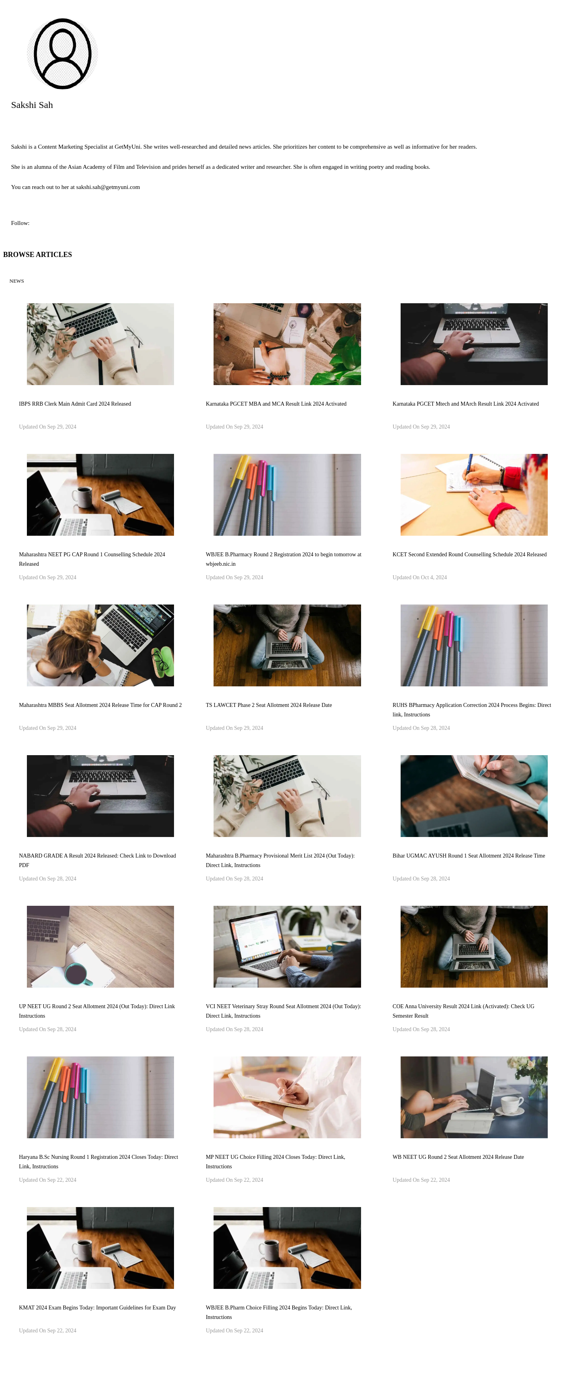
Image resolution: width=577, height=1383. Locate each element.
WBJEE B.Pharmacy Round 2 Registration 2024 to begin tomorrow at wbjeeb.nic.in (283, 559)
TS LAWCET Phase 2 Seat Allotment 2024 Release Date (269, 705)
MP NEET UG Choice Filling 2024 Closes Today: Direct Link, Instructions (275, 1162)
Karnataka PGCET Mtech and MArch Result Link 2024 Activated (466, 404)
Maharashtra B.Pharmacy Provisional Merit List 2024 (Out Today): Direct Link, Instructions (280, 860)
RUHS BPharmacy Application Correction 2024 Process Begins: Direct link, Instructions (472, 710)
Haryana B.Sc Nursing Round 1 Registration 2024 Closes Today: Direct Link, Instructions (98, 1162)
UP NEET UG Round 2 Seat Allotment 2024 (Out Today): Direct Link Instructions (97, 1011)
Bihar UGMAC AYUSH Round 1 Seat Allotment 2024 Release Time (469, 856)
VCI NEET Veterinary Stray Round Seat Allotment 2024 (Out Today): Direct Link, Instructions (283, 1011)
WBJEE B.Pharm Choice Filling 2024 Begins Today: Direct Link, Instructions (279, 1312)
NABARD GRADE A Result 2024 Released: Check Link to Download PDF (97, 860)
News (16, 281)
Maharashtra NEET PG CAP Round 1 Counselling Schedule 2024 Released (92, 559)
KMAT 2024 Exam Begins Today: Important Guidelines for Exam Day (97, 1308)
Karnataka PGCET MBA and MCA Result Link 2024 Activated (276, 404)
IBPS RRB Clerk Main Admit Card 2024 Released (75, 404)
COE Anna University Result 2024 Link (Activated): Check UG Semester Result (464, 1011)
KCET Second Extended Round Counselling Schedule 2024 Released (470, 554)
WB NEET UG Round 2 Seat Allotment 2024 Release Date (458, 1157)
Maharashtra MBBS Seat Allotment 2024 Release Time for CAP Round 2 (100, 705)
